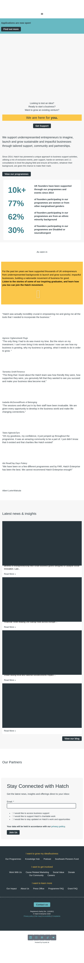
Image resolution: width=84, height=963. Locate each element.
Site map (38, 916)
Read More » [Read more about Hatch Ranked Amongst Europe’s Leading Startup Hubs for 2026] (10, 627)
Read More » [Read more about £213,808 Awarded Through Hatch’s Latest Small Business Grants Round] (10, 574)
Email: (10, 802)
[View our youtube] (53, 937)
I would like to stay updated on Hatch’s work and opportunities (42, 819)
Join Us (13, 832)
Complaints (56, 916)
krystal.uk (45, 942)
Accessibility (46, 916)
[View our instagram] (36, 937)
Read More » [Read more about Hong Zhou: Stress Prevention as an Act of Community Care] (10, 731)
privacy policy (58, 826)
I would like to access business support (31, 813)
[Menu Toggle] (42, 14)
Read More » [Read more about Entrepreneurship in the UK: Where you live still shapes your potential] (10, 680)
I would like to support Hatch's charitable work (34, 816)
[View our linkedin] (30, 937)
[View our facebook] (42, 937)
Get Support (42, 126)
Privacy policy (29, 916)
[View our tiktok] (48, 937)
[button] (42, 294)
